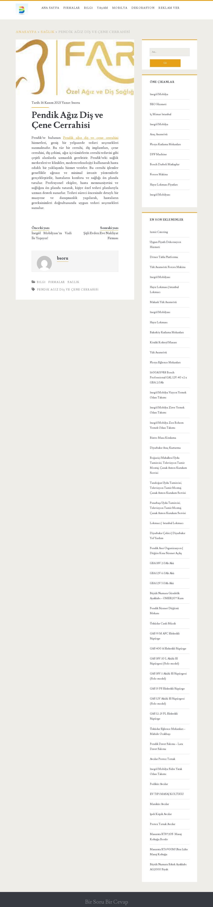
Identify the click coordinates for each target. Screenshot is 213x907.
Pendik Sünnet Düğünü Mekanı (164, 611)
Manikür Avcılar (159, 804)
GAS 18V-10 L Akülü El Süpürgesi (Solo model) (164, 661)
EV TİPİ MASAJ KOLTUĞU (167, 794)
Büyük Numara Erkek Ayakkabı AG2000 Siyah (168, 867)
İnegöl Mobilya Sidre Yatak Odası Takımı (166, 771)
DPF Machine (158, 154)
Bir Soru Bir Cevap (106, 902)
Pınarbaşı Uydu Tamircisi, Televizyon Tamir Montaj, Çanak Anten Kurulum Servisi (168, 508)
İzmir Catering (159, 232)
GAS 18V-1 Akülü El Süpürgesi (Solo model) (168, 676)
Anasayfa (26, 32)
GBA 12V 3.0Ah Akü (162, 583)
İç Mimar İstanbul (160, 114)
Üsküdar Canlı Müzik (163, 623)
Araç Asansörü (159, 134)
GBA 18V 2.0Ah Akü (162, 563)
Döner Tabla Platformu (164, 257)
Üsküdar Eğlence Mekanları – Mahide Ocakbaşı (167, 731)
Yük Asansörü (158, 352)
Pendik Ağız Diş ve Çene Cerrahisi (68, 289)
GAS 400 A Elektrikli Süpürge (168, 648)
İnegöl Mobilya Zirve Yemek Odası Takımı (167, 410)
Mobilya (119, 8)
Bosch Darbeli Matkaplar (164, 164)
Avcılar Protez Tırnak (162, 759)
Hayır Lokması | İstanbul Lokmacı (164, 289)
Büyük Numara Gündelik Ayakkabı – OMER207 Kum (167, 596)
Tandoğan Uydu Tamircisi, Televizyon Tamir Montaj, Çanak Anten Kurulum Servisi (168, 488)
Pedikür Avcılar (159, 784)
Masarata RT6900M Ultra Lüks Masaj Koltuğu (169, 852)
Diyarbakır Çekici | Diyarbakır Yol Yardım (167, 536)
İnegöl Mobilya (159, 94)
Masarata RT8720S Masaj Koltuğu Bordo (166, 836)
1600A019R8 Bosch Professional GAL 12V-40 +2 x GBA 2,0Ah (168, 377)
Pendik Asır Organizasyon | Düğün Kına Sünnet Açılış (166, 551)
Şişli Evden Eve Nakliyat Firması (100, 235)
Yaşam (102, 8)
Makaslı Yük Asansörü (163, 302)
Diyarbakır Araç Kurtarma (165, 448)
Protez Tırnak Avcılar (162, 824)
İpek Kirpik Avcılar (161, 814)
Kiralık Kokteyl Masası (163, 342)
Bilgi (88, 8)
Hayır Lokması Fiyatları (164, 184)
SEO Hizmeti (158, 104)
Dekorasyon (142, 8)
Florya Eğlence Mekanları (165, 362)
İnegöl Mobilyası (160, 194)
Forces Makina (159, 174)
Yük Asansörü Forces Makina (167, 267)
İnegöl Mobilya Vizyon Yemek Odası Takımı (168, 395)
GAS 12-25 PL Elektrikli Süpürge (164, 716)
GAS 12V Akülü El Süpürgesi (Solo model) (167, 701)
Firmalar (71, 8)
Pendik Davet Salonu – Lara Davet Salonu (166, 746)
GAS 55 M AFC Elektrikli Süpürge (165, 636)
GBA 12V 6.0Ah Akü (162, 573)
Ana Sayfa (50, 8)
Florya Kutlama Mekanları (165, 144)
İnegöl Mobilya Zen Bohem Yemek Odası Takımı (167, 425)
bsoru (75, 103)
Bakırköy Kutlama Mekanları (167, 332)
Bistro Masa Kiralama (163, 438)
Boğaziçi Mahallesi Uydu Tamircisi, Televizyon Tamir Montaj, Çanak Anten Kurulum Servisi (168, 465)
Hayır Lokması (158, 322)
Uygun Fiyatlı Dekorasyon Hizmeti (165, 244)
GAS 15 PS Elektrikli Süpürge (167, 688)
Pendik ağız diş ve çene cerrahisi (90, 138)
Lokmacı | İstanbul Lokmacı (166, 523)
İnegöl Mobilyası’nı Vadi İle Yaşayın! (51, 235)
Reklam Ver (169, 8)
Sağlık (48, 32)
